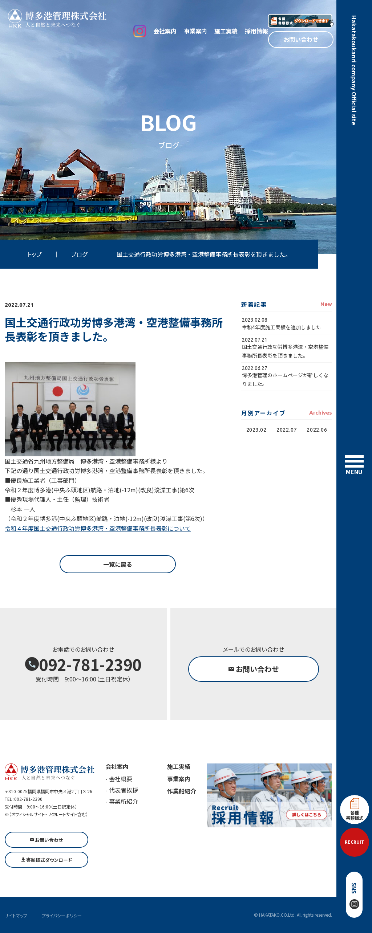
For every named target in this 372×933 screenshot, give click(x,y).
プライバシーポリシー (62, 915)
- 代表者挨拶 (121, 790)
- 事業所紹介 (121, 801)
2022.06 (317, 430)
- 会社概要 (118, 778)
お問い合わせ (301, 39)
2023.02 (256, 430)
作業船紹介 (181, 791)
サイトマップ (16, 915)
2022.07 (286, 430)
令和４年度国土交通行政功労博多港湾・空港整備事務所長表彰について (98, 528)
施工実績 (226, 31)
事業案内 (195, 31)
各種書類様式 (354, 809)
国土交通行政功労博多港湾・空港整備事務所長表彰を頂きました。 (285, 351)
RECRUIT (354, 842)
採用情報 (256, 31)
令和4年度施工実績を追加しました (281, 327)
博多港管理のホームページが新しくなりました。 (285, 379)
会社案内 (165, 31)
